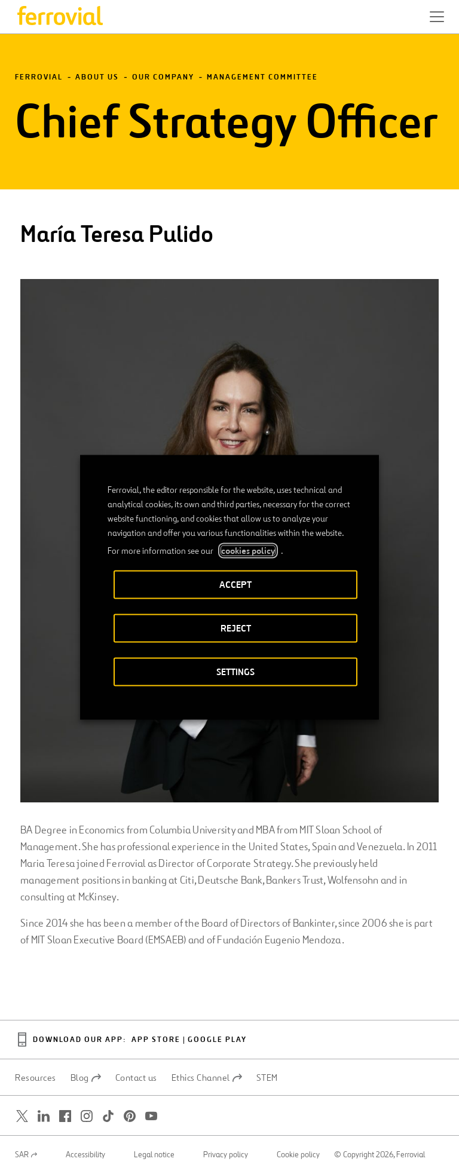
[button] (437, 16)
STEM (267, 1077)
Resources (35, 1077)
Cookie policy (298, 1155)
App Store (155, 1039)
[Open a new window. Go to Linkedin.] (43, 1116)
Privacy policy (225, 1155)
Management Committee (262, 77)
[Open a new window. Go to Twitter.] (22, 1116)
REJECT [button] (236, 627)
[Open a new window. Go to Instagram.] (86, 1116)
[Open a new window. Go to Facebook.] (65, 1116)
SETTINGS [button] (235, 671)
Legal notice (154, 1155)
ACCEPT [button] (235, 584)
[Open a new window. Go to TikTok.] (108, 1116)
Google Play (217, 1039)
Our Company (163, 77)
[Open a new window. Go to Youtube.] (151, 1116)
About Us (97, 77)
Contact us (136, 1077)
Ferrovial (39, 77)
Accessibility (85, 1155)
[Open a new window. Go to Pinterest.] (130, 1116)
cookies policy (248, 550)
